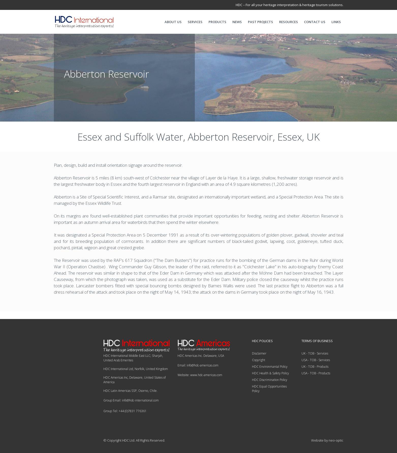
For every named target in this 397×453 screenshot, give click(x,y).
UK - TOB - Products (314, 366)
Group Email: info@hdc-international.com (131, 400)
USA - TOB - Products (315, 373)
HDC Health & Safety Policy (270, 373)
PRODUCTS (217, 22)
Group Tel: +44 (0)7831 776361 (125, 411)
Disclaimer (259, 353)
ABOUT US (173, 22)
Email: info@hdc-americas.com (198, 365)
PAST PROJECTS (260, 22)
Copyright (258, 360)
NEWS (237, 22)
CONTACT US (314, 22)
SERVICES (195, 22)
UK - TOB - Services (314, 353)
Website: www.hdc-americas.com (200, 375)
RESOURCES (288, 22)
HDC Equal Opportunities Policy (269, 388)
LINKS (336, 22)
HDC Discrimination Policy (269, 380)
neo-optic (336, 440)
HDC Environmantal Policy (270, 366)
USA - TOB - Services (315, 360)
